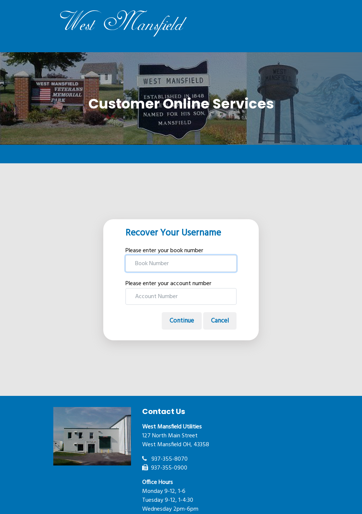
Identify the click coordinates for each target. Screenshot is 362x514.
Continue (182, 321)
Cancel (220, 321)
